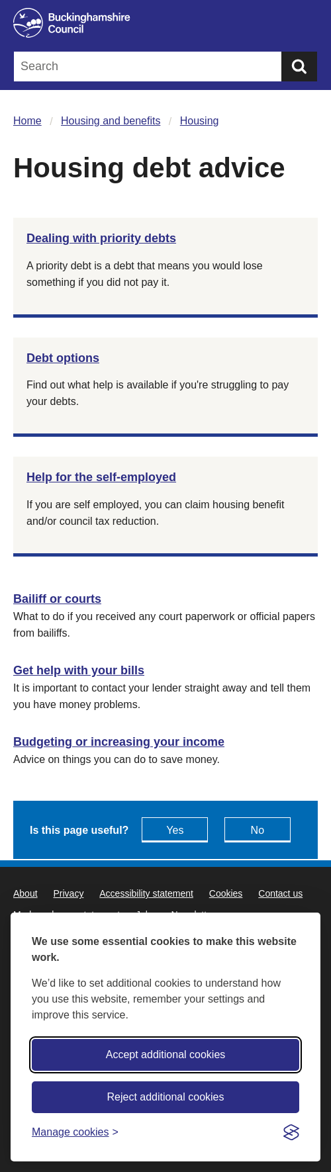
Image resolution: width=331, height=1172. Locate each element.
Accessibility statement (146, 893)
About (25, 893)
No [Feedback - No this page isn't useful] (257, 830)
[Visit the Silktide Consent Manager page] (291, 1132)
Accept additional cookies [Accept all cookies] (166, 1054)
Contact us (280, 893)
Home (27, 120)
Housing (199, 120)
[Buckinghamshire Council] (165, 23)
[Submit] (299, 66)
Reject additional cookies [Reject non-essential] (165, 1097)
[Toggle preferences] (75, 1132)
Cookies (226, 893)
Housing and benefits (110, 120)
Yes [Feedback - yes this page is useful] (174, 830)
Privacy (68, 893)
